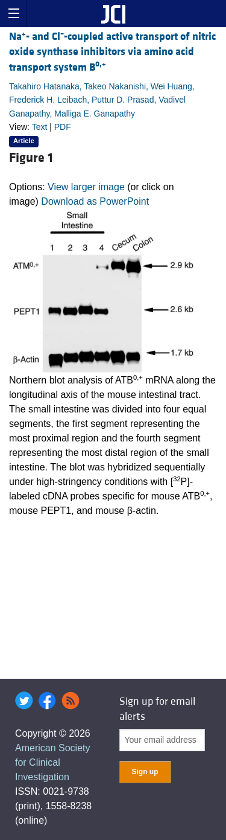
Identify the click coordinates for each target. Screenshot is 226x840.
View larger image (86, 187)
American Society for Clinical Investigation (52, 762)
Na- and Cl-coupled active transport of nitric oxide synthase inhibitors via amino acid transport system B (112, 52)
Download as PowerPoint (95, 201)
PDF (62, 127)
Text (40, 127)
